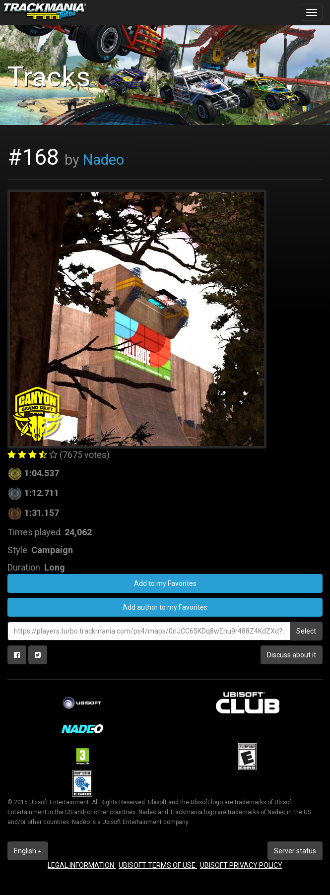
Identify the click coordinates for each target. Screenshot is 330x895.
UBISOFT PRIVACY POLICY (241, 865)
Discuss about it (291, 655)
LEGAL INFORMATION (82, 865)
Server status (295, 851)
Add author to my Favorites (165, 607)
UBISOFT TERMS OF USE (158, 865)
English (28, 851)
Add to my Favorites (165, 583)
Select (306, 631)
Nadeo (103, 159)
